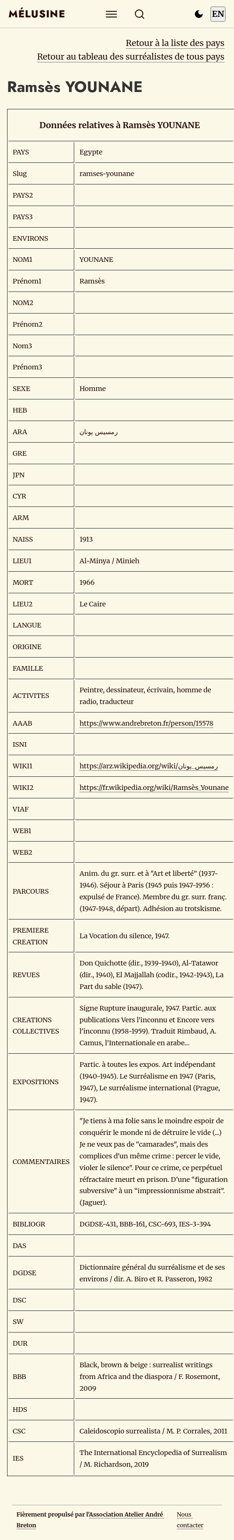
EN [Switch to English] (218, 13)
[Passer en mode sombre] (198, 14)
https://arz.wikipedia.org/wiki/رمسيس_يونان (148, 766)
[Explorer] (111, 14)
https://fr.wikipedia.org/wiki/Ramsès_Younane (153, 787)
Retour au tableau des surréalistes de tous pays (131, 56)
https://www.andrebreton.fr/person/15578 (146, 723)
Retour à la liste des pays (175, 43)
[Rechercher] (140, 14)
